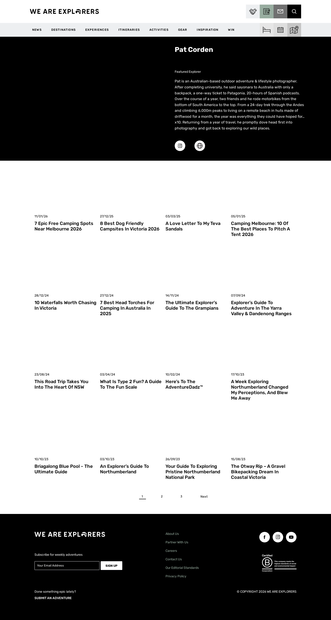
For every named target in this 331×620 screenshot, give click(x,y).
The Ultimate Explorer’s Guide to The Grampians (192, 305)
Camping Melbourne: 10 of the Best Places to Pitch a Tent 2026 (260, 229)
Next (204, 497)
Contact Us (174, 559)
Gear (182, 29)
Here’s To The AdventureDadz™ (184, 384)
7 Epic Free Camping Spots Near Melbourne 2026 (63, 226)
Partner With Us (177, 542)
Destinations (63, 29)
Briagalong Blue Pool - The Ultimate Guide (63, 468)
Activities (158, 29)
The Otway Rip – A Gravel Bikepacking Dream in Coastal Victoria (258, 471)
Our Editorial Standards (182, 568)
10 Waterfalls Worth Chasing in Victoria (65, 305)
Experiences (97, 29)
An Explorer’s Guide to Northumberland (124, 468)
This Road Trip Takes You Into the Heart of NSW (61, 384)
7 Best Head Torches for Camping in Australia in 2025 (127, 308)
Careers (171, 551)
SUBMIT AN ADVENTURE (53, 598)
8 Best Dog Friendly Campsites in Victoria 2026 (130, 226)
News (37, 29)
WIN (231, 29)
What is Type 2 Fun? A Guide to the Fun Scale (131, 384)
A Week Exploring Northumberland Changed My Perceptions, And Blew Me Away (259, 390)
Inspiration (207, 29)
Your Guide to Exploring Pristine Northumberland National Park (193, 471)
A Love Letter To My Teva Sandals (193, 226)
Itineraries (129, 29)
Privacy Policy (176, 576)
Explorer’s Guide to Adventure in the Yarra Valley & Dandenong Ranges (261, 308)
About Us (172, 534)
